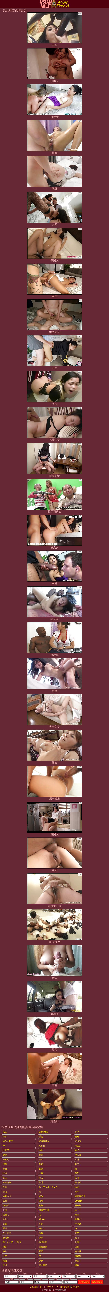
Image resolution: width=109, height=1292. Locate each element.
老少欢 (42, 1219)
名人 (5, 1178)
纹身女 (78, 1219)
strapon (78, 1201)
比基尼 (6, 1150)
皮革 (41, 1173)
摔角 (77, 1265)
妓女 (77, 1260)
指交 (5, 1247)
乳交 (77, 1233)
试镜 (5, 1173)
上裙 (77, 1247)
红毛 (77, 1132)
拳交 (5, 1251)
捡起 (41, 1233)
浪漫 (5, 1210)
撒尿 (41, 1237)
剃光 (77, 1164)
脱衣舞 (78, 1205)
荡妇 (77, 1173)
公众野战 (43, 1247)
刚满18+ (79, 1224)
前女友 (6, 1219)
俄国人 (78, 1146)
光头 (5, 1132)
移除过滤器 (97, 1282)
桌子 (77, 1210)
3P (76, 1228)
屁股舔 (78, 1141)
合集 (5, 1187)
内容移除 (65, 1286)
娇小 (41, 1228)
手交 (41, 1136)
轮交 (5, 1260)
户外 (41, 1224)
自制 (41, 1150)
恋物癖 (6, 1237)
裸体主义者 (44, 1210)
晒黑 (77, 1214)
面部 (5, 1228)
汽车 (5, 1164)
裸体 (41, 1196)
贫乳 (77, 1178)
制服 (77, 1242)
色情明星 (43, 1242)
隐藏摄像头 (44, 1141)
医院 (41, 1155)
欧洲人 (6, 1214)
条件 (41, 1286)
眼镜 (5, 1265)
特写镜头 (7, 1182)
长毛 (41, 1182)
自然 (41, 1201)
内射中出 (7, 1196)
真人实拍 (43, 1265)
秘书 (77, 1150)
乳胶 (41, 1168)
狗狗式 (6, 1205)
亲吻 (41, 1164)
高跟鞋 (42, 1146)
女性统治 (7, 1233)
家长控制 (75, 1286)
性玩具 (78, 1155)
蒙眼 (5, 1155)
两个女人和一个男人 (12, 1242)
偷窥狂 (78, 1256)
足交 (5, 1256)
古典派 (78, 1251)
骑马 (77, 1136)
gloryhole (43, 1132)
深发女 (6, 1159)
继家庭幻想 (80, 1196)
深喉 (5, 1201)
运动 (77, 1187)
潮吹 (77, 1191)
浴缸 (5, 1136)
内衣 (41, 1178)
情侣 (5, 1191)
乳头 (41, 1205)
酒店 (41, 1159)
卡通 (5, 1168)
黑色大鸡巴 (8, 1141)
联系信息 (34, 1286)
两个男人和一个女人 (48, 1187)
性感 (77, 1159)
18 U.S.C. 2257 (52, 1286)
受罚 (41, 1251)
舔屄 (41, 1260)
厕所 (77, 1237)
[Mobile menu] (2, 4)
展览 (5, 1224)
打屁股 (78, 1182)
